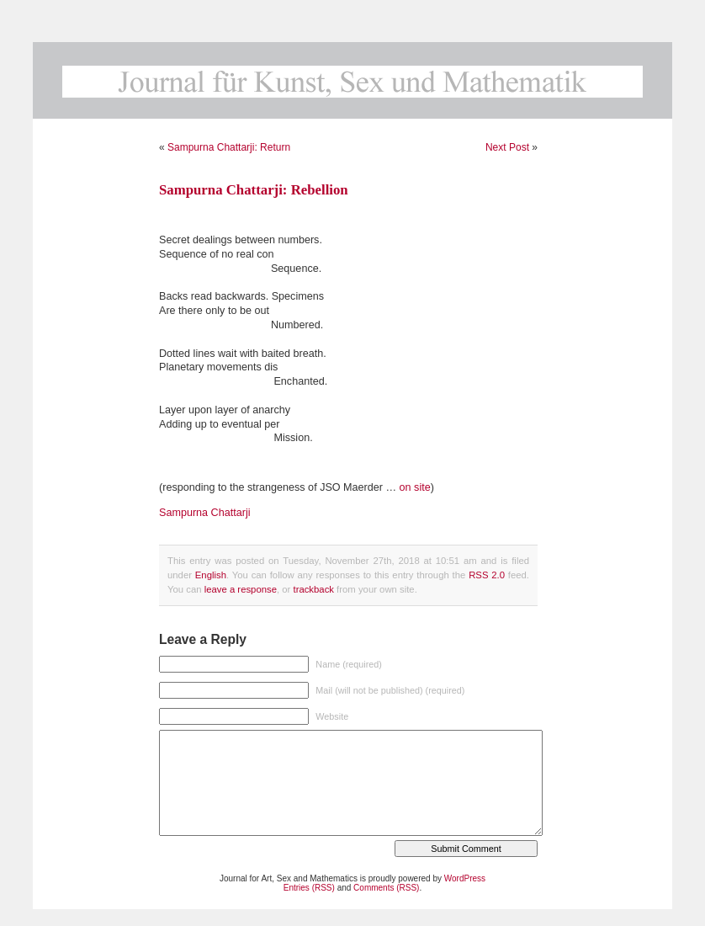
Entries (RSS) (309, 887)
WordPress (464, 878)
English (210, 575)
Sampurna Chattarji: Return (228, 147)
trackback (313, 589)
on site (415, 487)
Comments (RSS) (386, 887)
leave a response (240, 589)
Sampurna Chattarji (205, 513)
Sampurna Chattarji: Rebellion (253, 190)
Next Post (507, 147)
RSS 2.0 (487, 575)
